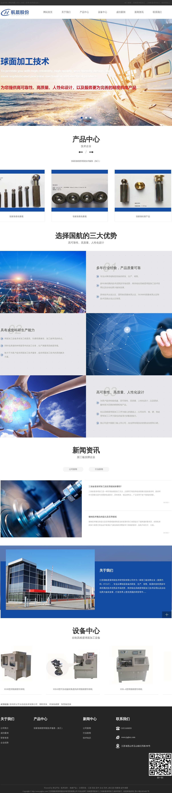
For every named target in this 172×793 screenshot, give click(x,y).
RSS (18, 3)
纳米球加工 (166, 3)
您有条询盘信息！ (33, 3)
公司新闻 (73, 469)
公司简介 (5, 728)
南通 (126, 788)
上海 (109, 788)
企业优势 (5, 743)
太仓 (101, 788)
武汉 (93, 788)
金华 (122, 788)
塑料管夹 (43, 704)
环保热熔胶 (54, 704)
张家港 (117, 788)
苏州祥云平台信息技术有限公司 (23, 704)
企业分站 (4, 3)
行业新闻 (99, 469)
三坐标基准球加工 (153, 3)
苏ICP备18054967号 (142, 791)
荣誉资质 (5, 738)
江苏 (89, 788)
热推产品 (73, 788)
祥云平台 (56, 788)
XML (23, 3)
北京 (113, 788)
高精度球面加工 (139, 3)
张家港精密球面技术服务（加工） (86, 161)
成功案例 (5, 733)
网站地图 (12, 3)
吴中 (97, 788)
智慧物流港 (66, 704)
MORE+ (166, 503)
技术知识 (87, 738)
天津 (105, 788)
